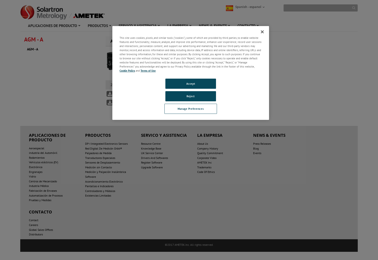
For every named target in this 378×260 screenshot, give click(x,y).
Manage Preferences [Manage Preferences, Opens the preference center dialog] (191, 108)
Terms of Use (148, 70)
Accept (190, 83)
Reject (191, 96)
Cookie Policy (127, 70)
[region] (190, 73)
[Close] (262, 32)
